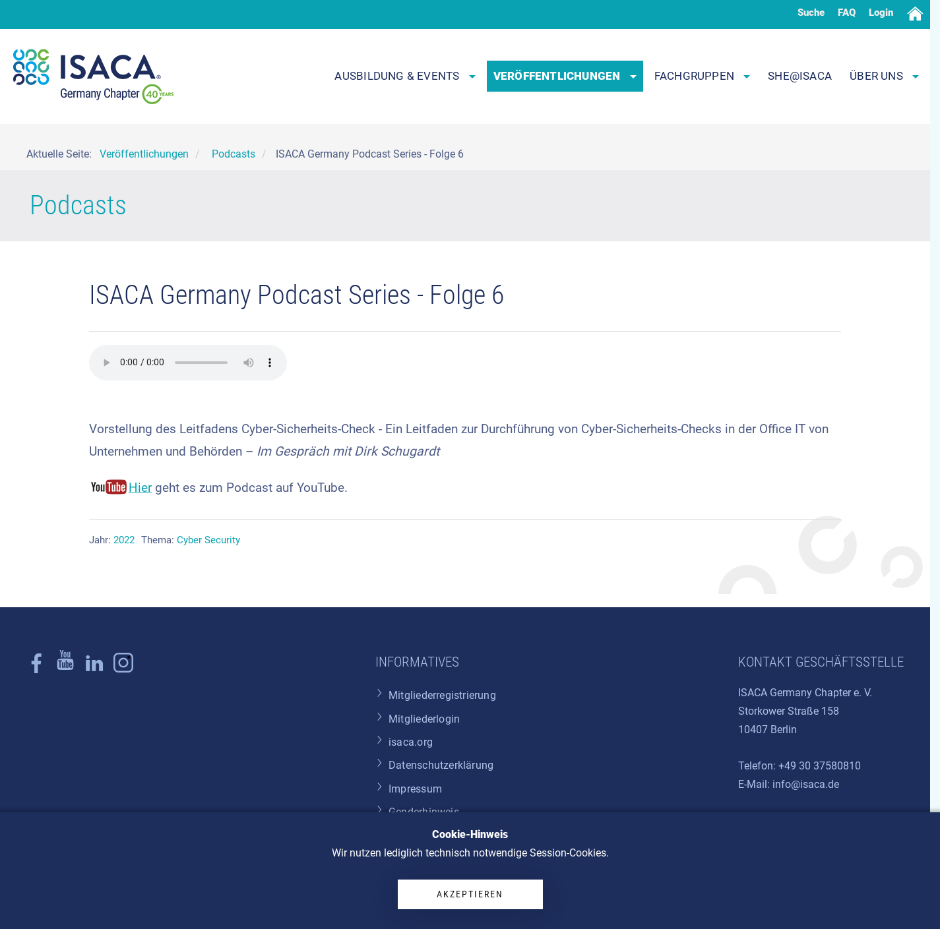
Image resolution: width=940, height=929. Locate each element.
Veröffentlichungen (565, 75)
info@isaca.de (805, 784)
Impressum (415, 789)
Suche (811, 12)
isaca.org (411, 742)
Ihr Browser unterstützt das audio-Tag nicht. (188, 362)
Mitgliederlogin (424, 719)
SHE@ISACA (800, 75)
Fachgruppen (702, 75)
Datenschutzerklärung (441, 765)
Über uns (884, 75)
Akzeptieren (470, 894)
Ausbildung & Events (404, 75)
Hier (140, 487)
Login (881, 12)
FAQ (847, 12)
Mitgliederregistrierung (442, 695)
